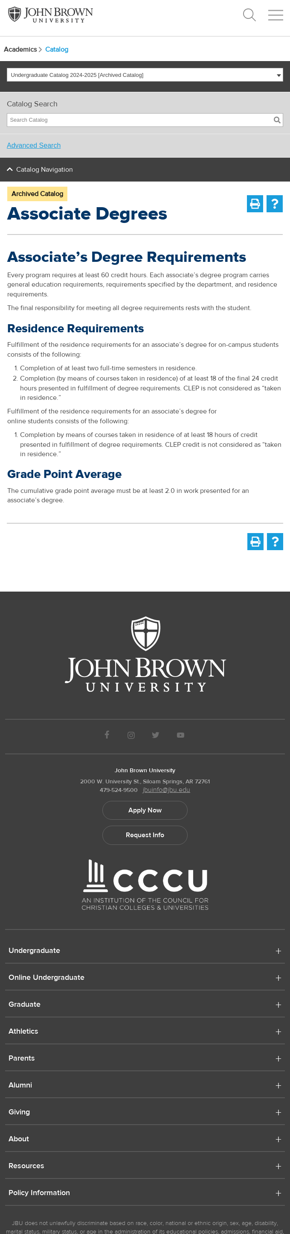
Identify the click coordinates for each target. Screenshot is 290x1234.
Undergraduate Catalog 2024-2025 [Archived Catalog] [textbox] (77, 75)
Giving (19, 1112)
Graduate (25, 1005)
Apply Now (145, 810)
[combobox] (145, 75)
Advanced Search (34, 145)
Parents (22, 1059)
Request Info (145, 835)
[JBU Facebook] (107, 736)
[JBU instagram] (131, 736)
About (19, 1139)
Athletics (23, 1032)
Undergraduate (34, 951)
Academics (24, 49)
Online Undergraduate (46, 978)
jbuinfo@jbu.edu (166, 790)
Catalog (56, 49)
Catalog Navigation (44, 169)
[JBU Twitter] (155, 736)
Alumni (20, 1086)
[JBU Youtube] (180, 736)
